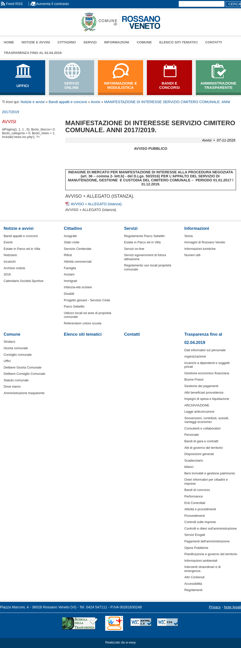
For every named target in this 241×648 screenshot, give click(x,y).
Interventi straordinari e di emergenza (202, 568)
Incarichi (10, 261)
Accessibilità (193, 584)
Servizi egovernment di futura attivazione (145, 257)
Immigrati (70, 281)
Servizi (90, 42)
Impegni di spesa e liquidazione (206, 399)
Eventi (8, 242)
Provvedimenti (194, 516)
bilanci (188, 467)
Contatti (213, 42)
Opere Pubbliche (196, 548)
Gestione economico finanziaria (206, 373)
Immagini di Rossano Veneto (204, 242)
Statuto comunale (16, 380)
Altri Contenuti (194, 577)
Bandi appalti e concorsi (68, 102)
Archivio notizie (14, 268)
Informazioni (116, 42)
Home (9, 42)
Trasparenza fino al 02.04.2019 (33, 53)
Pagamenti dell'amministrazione (206, 541)
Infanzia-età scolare (78, 287)
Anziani (69, 274)
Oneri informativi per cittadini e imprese (206, 481)
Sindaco (9, 341)
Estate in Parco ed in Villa (22, 249)
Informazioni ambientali (200, 560)
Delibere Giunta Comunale (22, 367)
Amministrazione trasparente (24, 393)
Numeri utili (192, 255)
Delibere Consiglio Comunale (24, 374)
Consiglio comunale (18, 354)
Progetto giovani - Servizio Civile (87, 300)
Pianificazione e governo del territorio (210, 554)
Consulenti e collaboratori (202, 428)
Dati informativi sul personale (204, 350)
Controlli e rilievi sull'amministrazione (210, 528)
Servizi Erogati (194, 535)
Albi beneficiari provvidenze (203, 392)
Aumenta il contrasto (52, 4)
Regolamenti (193, 590)
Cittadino (66, 42)
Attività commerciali (77, 261)
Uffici (7, 361)
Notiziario (10, 255)
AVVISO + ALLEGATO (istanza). (97, 204)
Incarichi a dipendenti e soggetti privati (206, 365)
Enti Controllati (194, 503)
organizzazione (195, 356)
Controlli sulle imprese (200, 522)
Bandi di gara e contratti (201, 441)
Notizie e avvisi (36, 42)
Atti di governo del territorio (203, 448)
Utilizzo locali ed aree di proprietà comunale (87, 315)
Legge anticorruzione (199, 411)
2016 (7, 274)
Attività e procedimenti (200, 509)
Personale (191, 435)
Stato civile (71, 242)
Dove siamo (12, 386)
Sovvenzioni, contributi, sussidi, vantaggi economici (206, 420)
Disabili (69, 294)
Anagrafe (70, 236)
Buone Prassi (193, 379)
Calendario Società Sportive (23, 281)
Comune (144, 42)
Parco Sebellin (74, 306)
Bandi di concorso (197, 490)
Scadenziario (193, 460)
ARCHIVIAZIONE (196, 405)
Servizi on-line (134, 249)
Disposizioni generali (199, 454)
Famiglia (70, 268)
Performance (193, 496)
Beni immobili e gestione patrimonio (209, 473)
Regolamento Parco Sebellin (144, 236)
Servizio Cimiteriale (77, 249)
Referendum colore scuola (82, 323)
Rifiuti (68, 255)
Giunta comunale (16, 348)
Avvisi (95, 102)
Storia (188, 236)
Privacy (215, 607)
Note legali (232, 607)
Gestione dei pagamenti (201, 386)
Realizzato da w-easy (120, 642)
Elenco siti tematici (178, 42)
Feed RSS (14, 4)
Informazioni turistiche (199, 249)
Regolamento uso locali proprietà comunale (147, 267)
